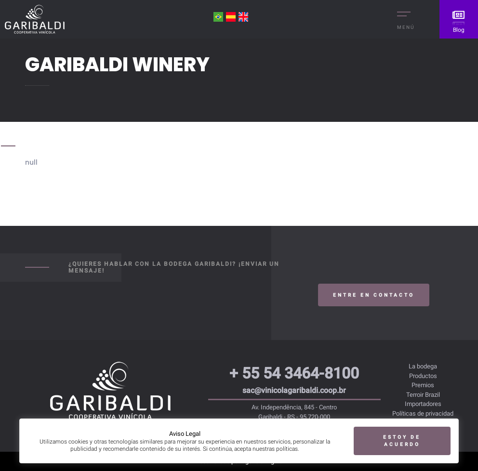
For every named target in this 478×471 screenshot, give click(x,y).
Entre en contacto (373, 295)
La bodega (423, 366)
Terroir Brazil (423, 394)
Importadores (423, 403)
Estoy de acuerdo (402, 440)
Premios (423, 385)
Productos (423, 375)
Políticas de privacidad (422, 413)
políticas (287, 448)
